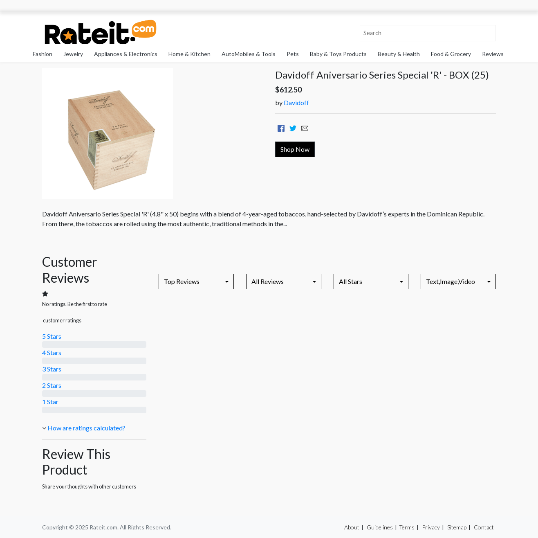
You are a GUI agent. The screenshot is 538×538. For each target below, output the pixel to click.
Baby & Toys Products (338, 53)
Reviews (493, 53)
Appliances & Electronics (125, 53)
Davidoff (296, 102)
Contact (484, 527)
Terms (407, 527)
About (351, 527)
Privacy (431, 527)
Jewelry (73, 53)
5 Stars (51, 336)
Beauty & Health (399, 53)
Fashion (42, 53)
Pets (293, 53)
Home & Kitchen (189, 53)
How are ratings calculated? (86, 428)
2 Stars (51, 385)
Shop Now (294, 149)
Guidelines (380, 527)
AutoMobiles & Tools (249, 53)
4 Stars (51, 352)
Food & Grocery (451, 53)
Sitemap (456, 527)
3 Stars (51, 369)
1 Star (50, 401)
